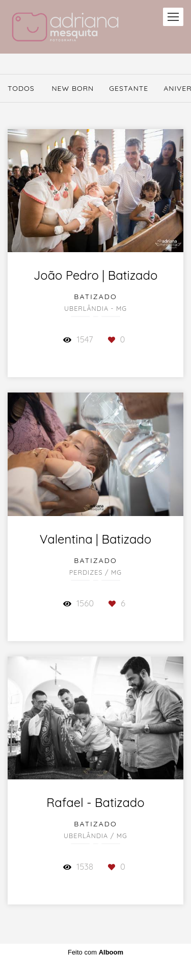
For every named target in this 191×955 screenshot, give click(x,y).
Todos (21, 88)
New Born (72, 88)
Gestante (128, 88)
